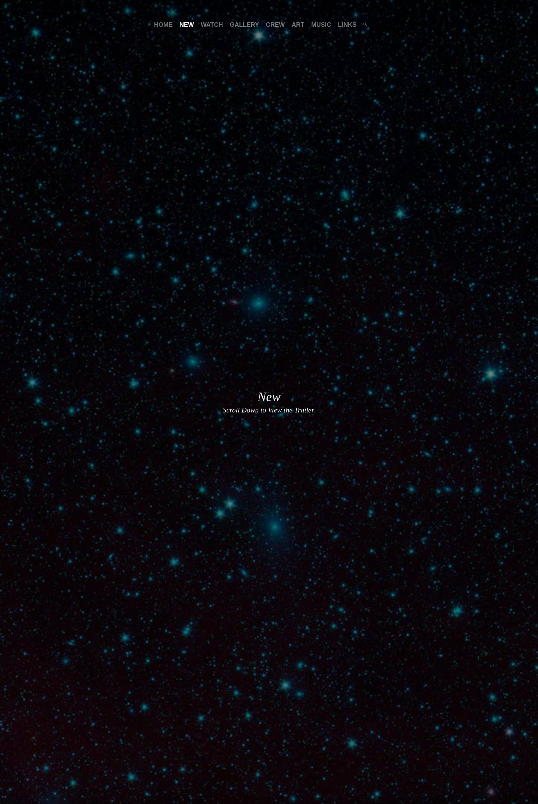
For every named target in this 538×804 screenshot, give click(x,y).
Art (298, 24)
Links (347, 24)
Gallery (244, 24)
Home (163, 24)
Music (321, 24)
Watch (212, 24)
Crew (275, 24)
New (186, 24)
